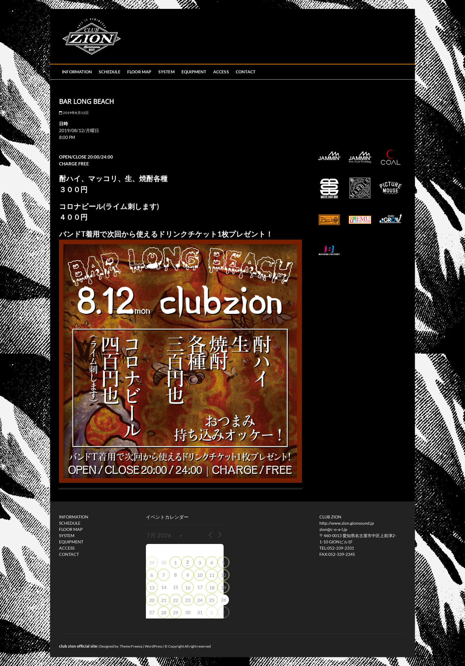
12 (223, 575)
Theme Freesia (131, 646)
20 (152, 600)
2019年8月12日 (74, 112)
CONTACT (245, 71)
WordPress (153, 646)
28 (163, 612)
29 (152, 562)
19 (223, 587)
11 (211, 575)
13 (152, 587)
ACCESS (221, 71)
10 (200, 575)
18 (211, 587)
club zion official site (78, 645)
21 (163, 600)
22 (175, 600)
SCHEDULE (109, 71)
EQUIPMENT (193, 71)
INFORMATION (77, 71)
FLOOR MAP (139, 71)
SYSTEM (166, 71)
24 (200, 600)
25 (211, 600)
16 (187, 587)
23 (187, 600)
